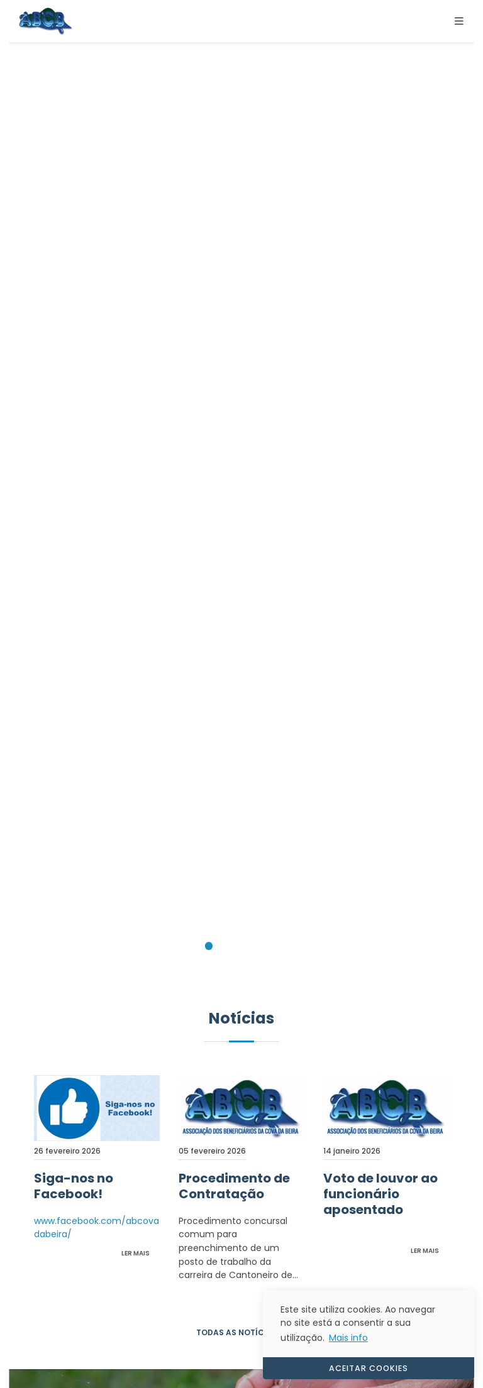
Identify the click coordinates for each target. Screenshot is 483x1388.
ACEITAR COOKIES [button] (368, 1368)
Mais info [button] (348, 1337)
